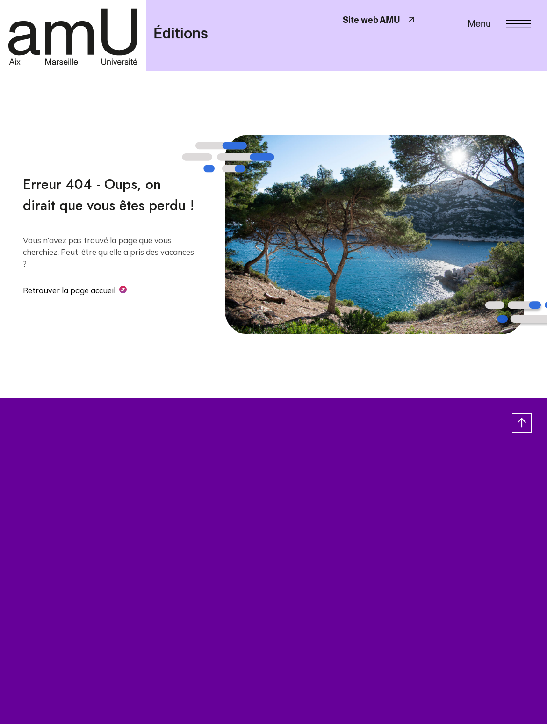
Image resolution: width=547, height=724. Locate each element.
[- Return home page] (73, 35)
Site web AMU (379, 20)
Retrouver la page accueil (69, 290)
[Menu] (499, 22)
